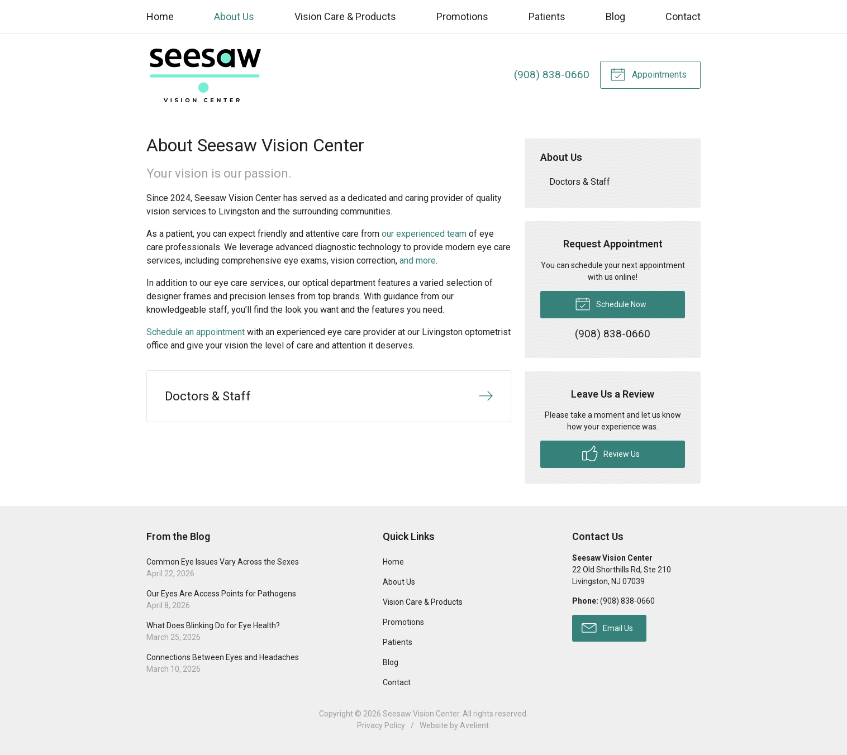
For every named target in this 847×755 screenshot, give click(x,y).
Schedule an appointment (195, 332)
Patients (547, 16)
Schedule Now (610, 303)
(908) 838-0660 (551, 74)
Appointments (648, 74)
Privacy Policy (381, 725)
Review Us (611, 453)
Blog (615, 16)
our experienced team (424, 233)
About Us (234, 16)
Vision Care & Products (345, 16)
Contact (683, 16)
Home (160, 16)
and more (417, 260)
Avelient (474, 725)
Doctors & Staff (579, 181)
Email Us (607, 627)
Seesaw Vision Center (421, 713)
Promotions (462, 16)
